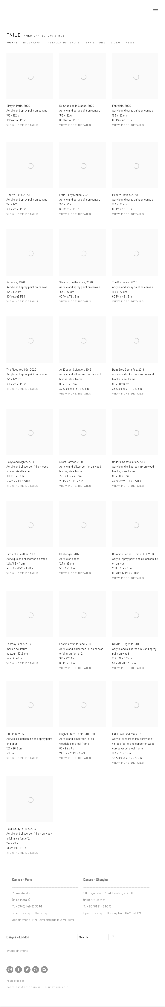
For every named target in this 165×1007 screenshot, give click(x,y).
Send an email (35, 969)
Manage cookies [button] (15, 980)
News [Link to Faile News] (130, 42)
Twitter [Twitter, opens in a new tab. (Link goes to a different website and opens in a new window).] (27, 969)
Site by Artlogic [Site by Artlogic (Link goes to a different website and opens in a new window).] (56, 987)
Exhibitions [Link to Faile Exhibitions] (95, 42)
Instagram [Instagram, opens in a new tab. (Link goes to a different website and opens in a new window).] (9, 969)
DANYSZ (21, 9)
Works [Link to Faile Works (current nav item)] (12, 42)
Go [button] (113, 936)
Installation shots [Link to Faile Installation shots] (63, 42)
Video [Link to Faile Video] (115, 42)
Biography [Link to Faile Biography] (32, 42)
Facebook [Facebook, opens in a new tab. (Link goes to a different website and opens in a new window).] (18, 969)
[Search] (93, 937)
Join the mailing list (44, 969)
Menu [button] (155, 9)
